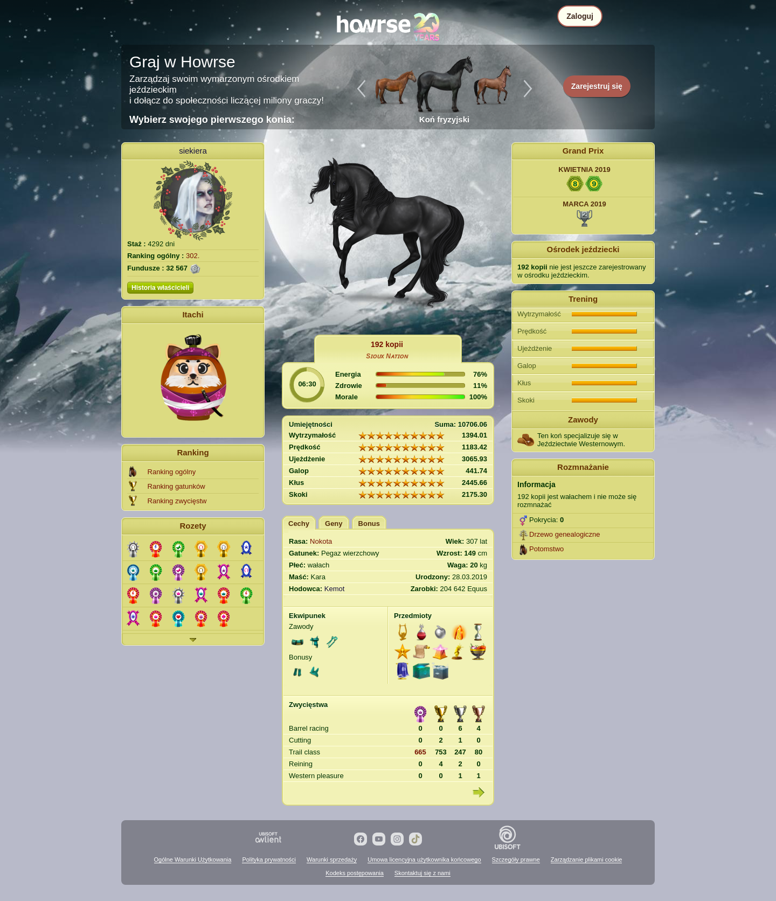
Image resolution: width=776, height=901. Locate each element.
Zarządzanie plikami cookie (586, 859)
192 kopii (387, 344)
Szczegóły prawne (516, 859)
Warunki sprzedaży (332, 859)
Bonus (369, 523)
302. (192, 256)
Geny (334, 523)
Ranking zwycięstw (177, 501)
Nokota (321, 541)
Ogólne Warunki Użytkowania (193, 859)
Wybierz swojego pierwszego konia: (212, 119)
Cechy (298, 523)
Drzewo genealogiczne (564, 534)
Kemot (334, 589)
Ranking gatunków (176, 486)
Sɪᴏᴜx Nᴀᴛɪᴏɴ (387, 356)
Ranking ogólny (172, 472)
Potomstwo (546, 549)
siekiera (193, 150)
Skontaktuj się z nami (422, 873)
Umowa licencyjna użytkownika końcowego (424, 859)
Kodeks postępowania (354, 873)
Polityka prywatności (269, 859)
